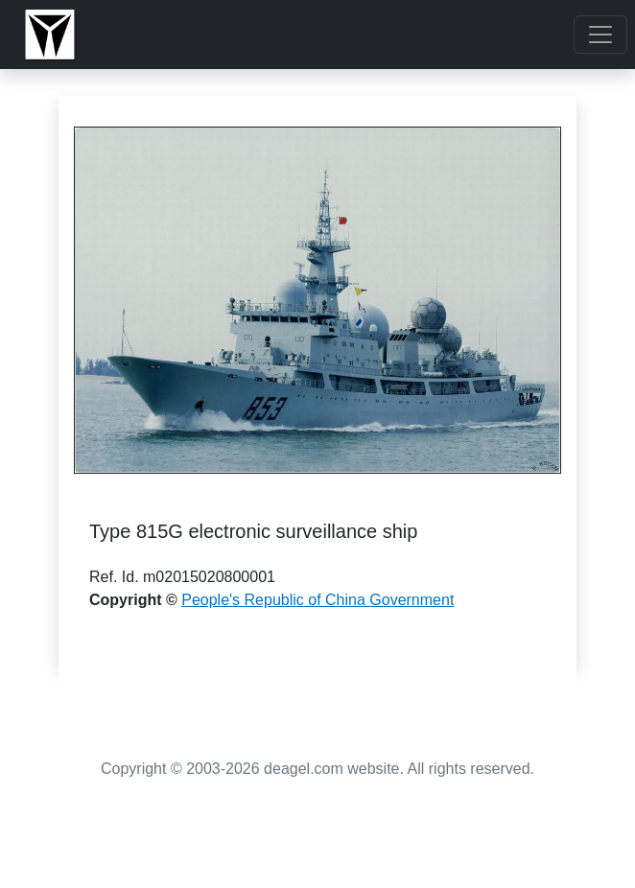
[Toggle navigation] (600, 34)
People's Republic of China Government (317, 600)
